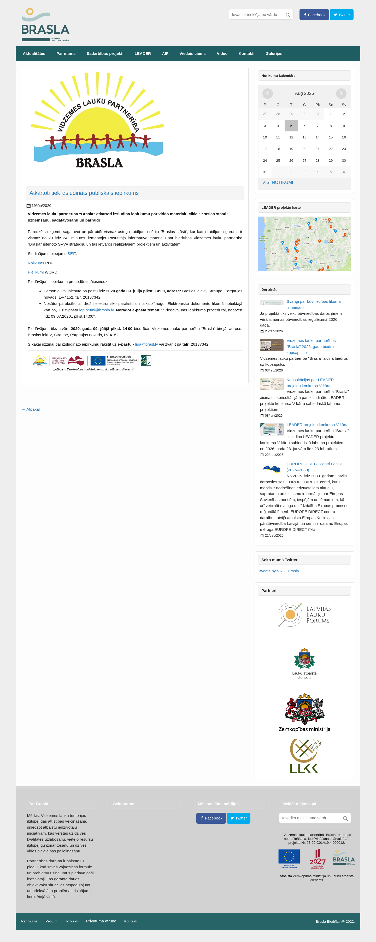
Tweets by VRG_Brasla (278, 571)
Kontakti (247, 53)
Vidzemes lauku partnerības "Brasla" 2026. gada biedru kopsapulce (311, 346)
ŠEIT (72, 253)
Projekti (72, 921)
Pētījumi (51, 921)
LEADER (143, 53)
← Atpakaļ (31, 409)
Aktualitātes (34, 53)
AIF (165, 53)
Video (222, 53)
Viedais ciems (193, 53)
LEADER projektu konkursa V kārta (318, 424)
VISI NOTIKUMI (277, 182)
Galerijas (274, 53)
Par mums (65, 53)
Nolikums (36, 263)
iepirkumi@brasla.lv (96, 310)
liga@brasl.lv (146, 344)
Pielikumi (36, 272)
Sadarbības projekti (105, 53)
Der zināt (269, 290)
